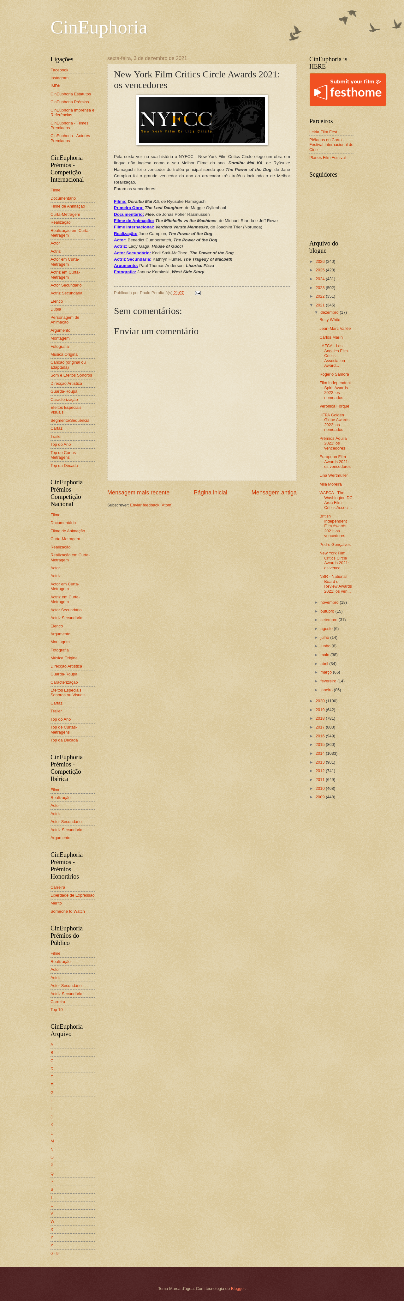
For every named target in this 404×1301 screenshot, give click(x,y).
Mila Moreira (330, 484)
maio (325, 654)
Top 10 (56, 1009)
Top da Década (64, 465)
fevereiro (328, 681)
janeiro (327, 689)
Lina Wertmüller (333, 475)
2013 (321, 762)
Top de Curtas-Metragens (63, 455)
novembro (330, 602)
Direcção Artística (66, 383)
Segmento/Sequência (69, 420)
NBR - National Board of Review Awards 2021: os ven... (335, 583)
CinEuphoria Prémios (69, 102)
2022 (321, 296)
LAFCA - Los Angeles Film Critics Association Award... (333, 355)
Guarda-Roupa (63, 391)
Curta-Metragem (65, 214)
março (326, 672)
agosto (327, 628)
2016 (321, 736)
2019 (321, 709)
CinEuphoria (98, 27)
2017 (321, 727)
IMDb (55, 85)
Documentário (63, 198)
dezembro (330, 312)
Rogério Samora (334, 374)
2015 (321, 744)
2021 (321, 305)
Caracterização (64, 399)
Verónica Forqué (334, 406)
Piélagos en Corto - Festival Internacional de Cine (331, 144)
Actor (55, 243)
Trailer (56, 436)
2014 (321, 753)
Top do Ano (60, 444)
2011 (321, 779)
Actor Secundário (66, 285)
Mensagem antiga (274, 492)
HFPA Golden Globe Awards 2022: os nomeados (334, 422)
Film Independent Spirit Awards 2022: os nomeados (335, 390)
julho (325, 637)
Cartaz (56, 428)
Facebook (59, 70)
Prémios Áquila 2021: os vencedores (333, 443)
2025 (321, 270)
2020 (321, 701)
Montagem (60, 338)
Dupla (55, 309)
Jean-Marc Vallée (335, 328)
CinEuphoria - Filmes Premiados (69, 125)
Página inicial (210, 492)
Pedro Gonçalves (335, 544)
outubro (327, 611)
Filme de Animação (67, 206)
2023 (321, 287)
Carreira (57, 887)
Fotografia (59, 346)
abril (324, 663)
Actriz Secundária (66, 293)
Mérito (56, 903)
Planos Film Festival (327, 157)
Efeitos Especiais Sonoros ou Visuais (68, 692)
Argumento (60, 330)
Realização (60, 222)
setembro (329, 619)
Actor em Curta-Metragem (64, 261)
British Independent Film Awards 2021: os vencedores (333, 526)
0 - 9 (54, 1253)
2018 (321, 718)
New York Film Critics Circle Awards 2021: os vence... (334, 560)
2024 (321, 278)
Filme (55, 190)
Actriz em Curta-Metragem (65, 274)
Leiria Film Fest (323, 132)
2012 (321, 770)
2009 (321, 797)
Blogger (238, 1288)
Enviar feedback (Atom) (151, 505)
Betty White (329, 319)
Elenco (56, 301)
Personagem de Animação (64, 319)
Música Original (64, 354)
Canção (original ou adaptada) (68, 364)
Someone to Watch (67, 911)
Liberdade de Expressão (72, 895)
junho (325, 646)
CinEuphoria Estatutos (70, 94)
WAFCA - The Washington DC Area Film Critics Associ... (336, 500)
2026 (321, 261)
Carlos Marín (331, 337)
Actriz (55, 251)
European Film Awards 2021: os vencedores (335, 461)
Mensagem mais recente (138, 492)
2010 (321, 788)
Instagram (59, 78)
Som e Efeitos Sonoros (71, 375)
